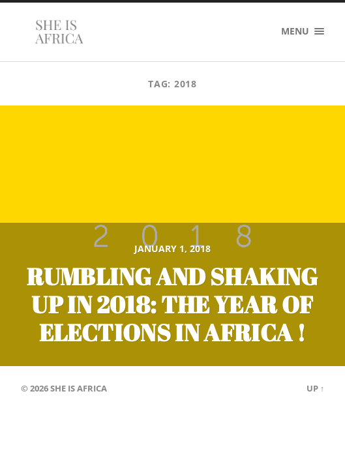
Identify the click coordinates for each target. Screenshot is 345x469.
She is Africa (78, 388)
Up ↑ (315, 388)
